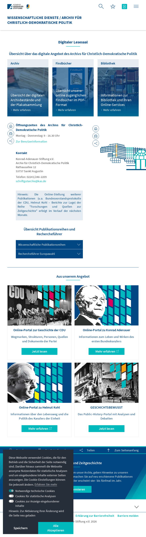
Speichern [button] (21, 528)
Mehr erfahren (107, 351)
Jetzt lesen (39, 351)
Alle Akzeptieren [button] (55, 528)
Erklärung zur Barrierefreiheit (95, 516)
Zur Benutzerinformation (31, 141)
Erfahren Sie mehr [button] (46, 484)
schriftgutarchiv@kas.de (31, 181)
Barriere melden (127, 516)
